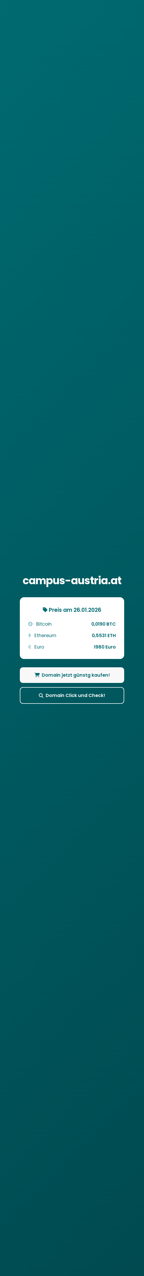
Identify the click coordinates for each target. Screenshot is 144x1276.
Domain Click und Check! (72, 695)
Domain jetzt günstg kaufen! (72, 675)
